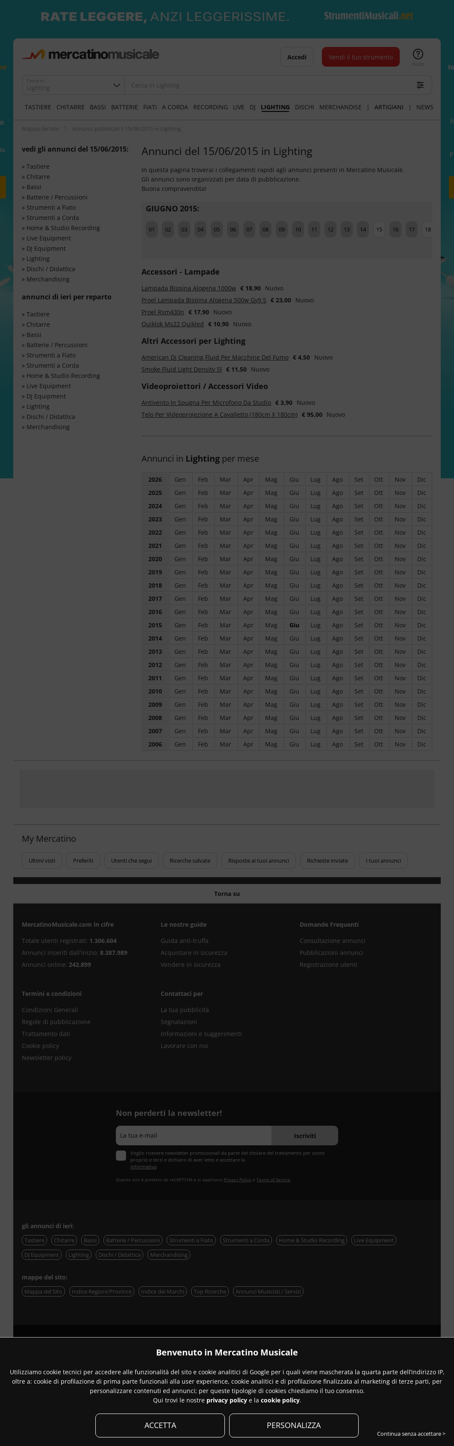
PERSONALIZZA (294, 1425)
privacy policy (226, 1400)
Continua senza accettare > (411, 1433)
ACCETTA (160, 1425)
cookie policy (280, 1400)
